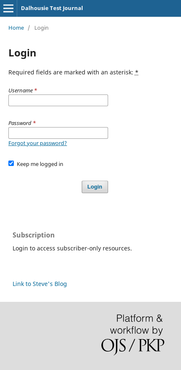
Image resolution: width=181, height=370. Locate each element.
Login (95, 187)
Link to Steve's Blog (40, 284)
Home (16, 27)
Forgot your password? (37, 143)
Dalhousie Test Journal (52, 8)
